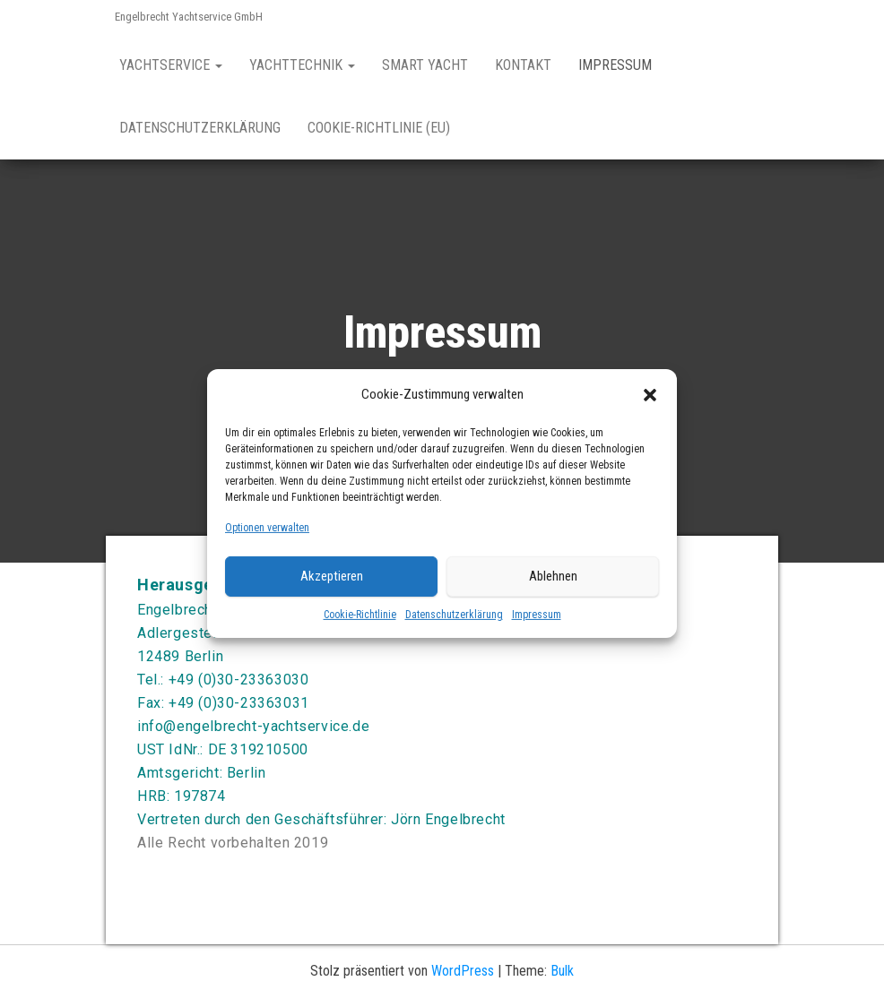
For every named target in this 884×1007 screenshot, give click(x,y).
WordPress (462, 970)
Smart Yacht (425, 64)
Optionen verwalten (267, 527)
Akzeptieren (331, 576)
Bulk (562, 970)
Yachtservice (170, 64)
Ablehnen (553, 576)
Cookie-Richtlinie (360, 614)
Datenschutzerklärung (454, 614)
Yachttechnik (302, 64)
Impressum (536, 614)
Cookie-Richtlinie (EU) (379, 127)
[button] (650, 394)
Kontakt (523, 64)
